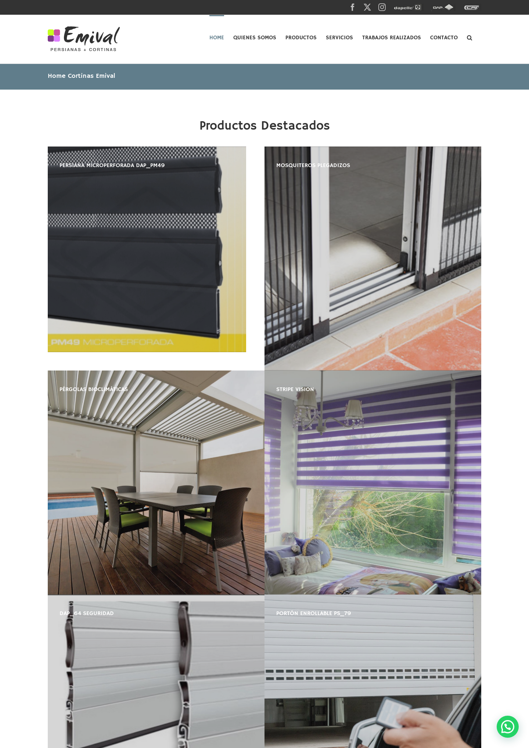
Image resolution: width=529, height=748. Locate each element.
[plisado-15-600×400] (372, 259)
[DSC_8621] (372, 483)
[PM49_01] (147, 249)
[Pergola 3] (156, 483)
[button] (469, 37)
